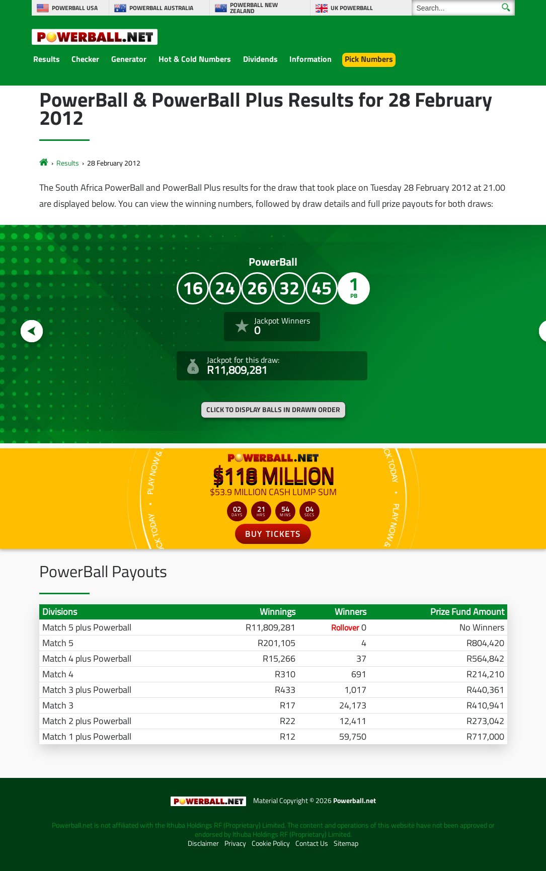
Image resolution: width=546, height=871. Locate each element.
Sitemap (346, 843)
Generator (128, 59)
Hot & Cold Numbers (195, 59)
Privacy (235, 843)
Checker (85, 59)
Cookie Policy (271, 843)
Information (310, 59)
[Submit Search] (506, 7)
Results (46, 59)
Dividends (260, 59)
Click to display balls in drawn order (273, 410)
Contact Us (311, 843)
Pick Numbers (369, 59)
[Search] (463, 8)
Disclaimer (203, 843)
